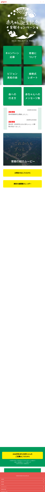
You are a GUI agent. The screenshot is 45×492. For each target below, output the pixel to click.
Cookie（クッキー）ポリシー (5, 470)
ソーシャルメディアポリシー (5, 474)
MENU (43, 2)
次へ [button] (39, 113)
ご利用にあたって (3, 476)
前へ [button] (5, 113)
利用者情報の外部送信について (5, 472)
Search (40, 2)
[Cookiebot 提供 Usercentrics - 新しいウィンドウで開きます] (39, 236)
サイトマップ (3, 463)
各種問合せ (2, 478)
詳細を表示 (40, 252)
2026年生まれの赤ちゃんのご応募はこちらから (22, 410)
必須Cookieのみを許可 (8, 255)
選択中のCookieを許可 (22, 255)
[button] (44, 7)
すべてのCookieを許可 (37, 255)
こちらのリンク (24, 242)
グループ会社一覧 (3, 465)
